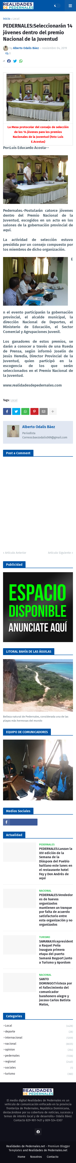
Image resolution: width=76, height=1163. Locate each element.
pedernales (39, 1056)
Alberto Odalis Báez (38, 427)
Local (16, 18)
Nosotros (36, 1157)
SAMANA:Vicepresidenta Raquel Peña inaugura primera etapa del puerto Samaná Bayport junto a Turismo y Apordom (56, 951)
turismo (39, 1074)
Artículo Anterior (15, 553)
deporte (39, 1032)
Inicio (6, 18)
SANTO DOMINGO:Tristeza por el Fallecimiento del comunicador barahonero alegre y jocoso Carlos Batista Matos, (55, 991)
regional (39, 1062)
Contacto (52, 1157)
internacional (39, 1038)
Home (21, 1157)
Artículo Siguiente (59, 553)
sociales (39, 1068)
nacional (39, 1044)
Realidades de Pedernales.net (48, 1150)
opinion (39, 1050)
